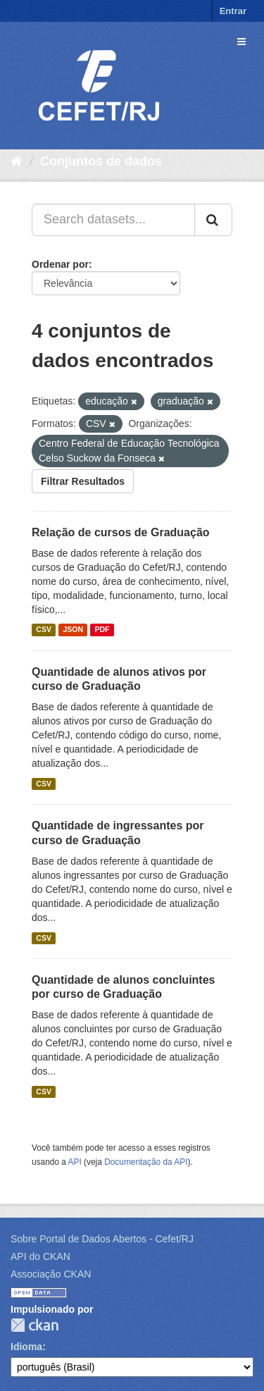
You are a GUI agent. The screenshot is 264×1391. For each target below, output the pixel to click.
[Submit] (213, 220)
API (75, 1162)
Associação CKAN (51, 1274)
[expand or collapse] (241, 41)
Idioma (26, 1346)
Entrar (233, 11)
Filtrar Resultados (83, 481)
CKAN (34, 1325)
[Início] (17, 161)
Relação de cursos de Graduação (121, 532)
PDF (101, 630)
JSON (73, 630)
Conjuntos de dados (101, 161)
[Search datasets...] (113, 220)
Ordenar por (60, 264)
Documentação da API (145, 1162)
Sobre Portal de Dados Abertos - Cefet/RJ (102, 1238)
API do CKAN (40, 1256)
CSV (43, 630)
